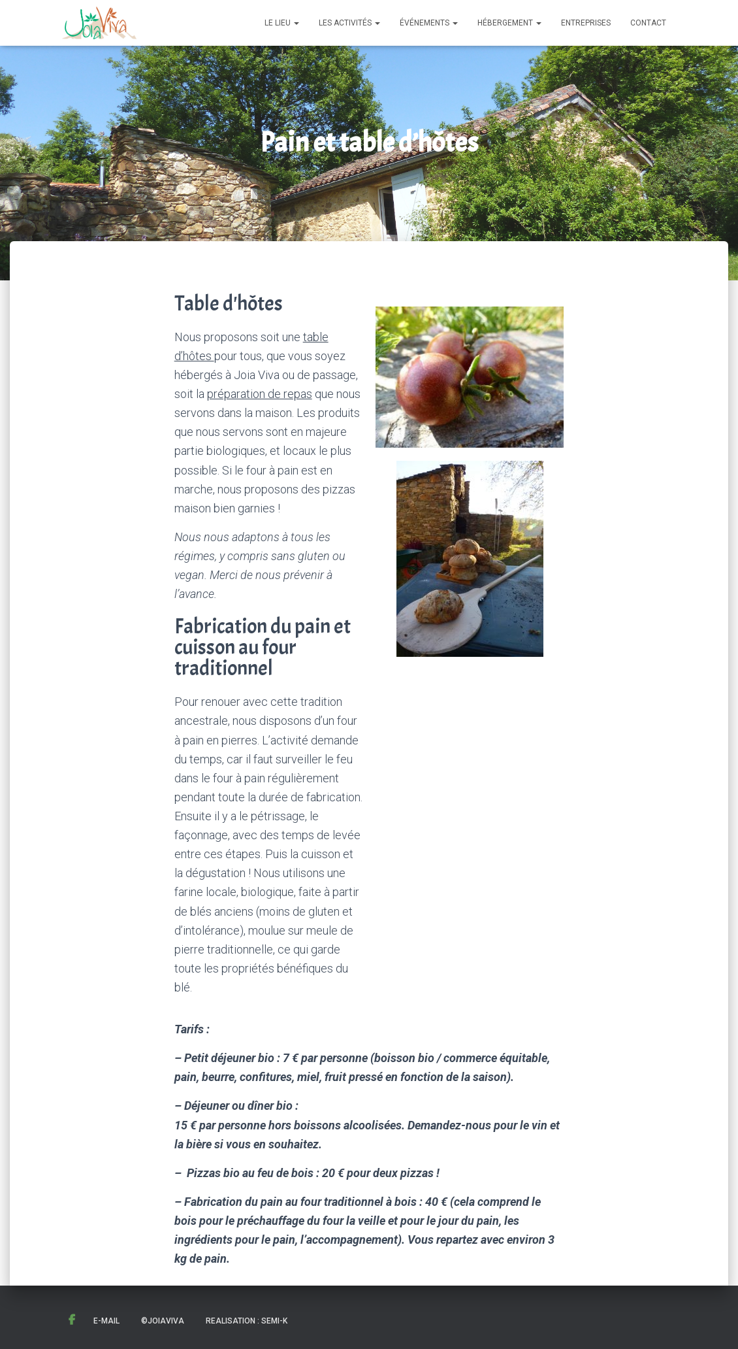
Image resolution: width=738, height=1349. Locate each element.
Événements (429, 22)
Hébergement (509, 22)
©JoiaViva (162, 1320)
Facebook (72, 1320)
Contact (648, 22)
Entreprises (586, 22)
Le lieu (282, 22)
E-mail (106, 1320)
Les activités (349, 22)
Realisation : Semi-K (246, 1320)
